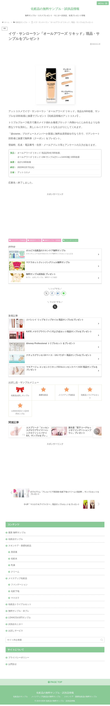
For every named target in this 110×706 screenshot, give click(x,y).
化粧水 (14, 559)
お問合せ (12, 665)
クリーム (15, 572)
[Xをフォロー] (55, 306)
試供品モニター (15, 625)
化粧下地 (15, 592)
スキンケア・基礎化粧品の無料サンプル (80, 698)
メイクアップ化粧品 (17, 240)
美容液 (14, 552)
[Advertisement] (55, 54)
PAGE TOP (55, 683)
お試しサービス (15, 632)
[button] (97, 431)
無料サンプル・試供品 (52, 240)
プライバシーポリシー (18, 659)
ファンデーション (70, 240)
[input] (55, 641)
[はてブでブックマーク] (58, 293)
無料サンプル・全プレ (18, 612)
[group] (29, 432)
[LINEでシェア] (63, 293)
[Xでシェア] (46, 293)
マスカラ (15, 598)
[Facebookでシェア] (52, 293)
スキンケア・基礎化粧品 (19, 546)
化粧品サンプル (34, 240)
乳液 (13, 565)
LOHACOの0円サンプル (19, 618)
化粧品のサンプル (20, 698)
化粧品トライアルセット (19, 605)
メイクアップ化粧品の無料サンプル (46, 698)
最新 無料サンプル (17, 533)
